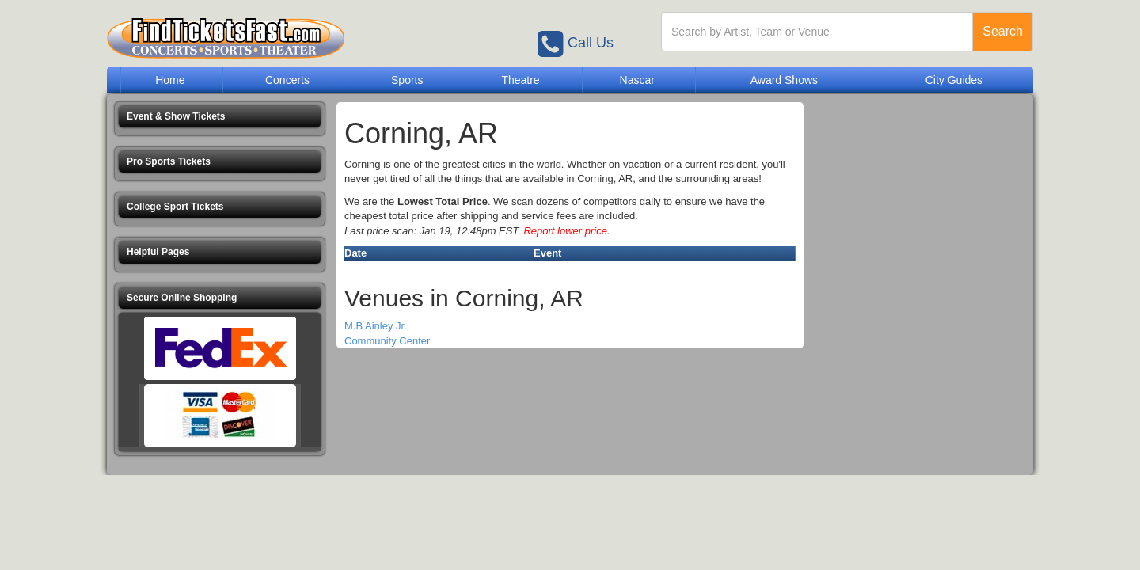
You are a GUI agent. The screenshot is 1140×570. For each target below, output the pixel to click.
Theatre (520, 80)
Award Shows (784, 80)
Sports (407, 80)
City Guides (953, 80)
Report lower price (565, 231)
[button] (220, 116)
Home (169, 80)
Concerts (287, 80)
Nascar (637, 80)
